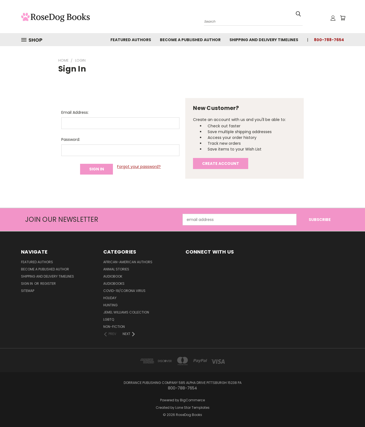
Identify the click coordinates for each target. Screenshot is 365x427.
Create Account (220, 163)
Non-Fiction (114, 326)
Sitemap (27, 290)
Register (48, 283)
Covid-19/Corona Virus (124, 290)
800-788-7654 (329, 40)
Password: (70, 139)
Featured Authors (130, 40)
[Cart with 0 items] (342, 18)
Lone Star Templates (192, 407)
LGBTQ (108, 319)
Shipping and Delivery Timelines (263, 40)
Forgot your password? (139, 166)
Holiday (110, 298)
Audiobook (112, 276)
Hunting (110, 305)
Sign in (27, 283)
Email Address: (75, 112)
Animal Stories (116, 269)
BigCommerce (192, 400)
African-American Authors (127, 262)
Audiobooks (114, 283)
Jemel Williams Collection (126, 312)
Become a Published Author (190, 40)
